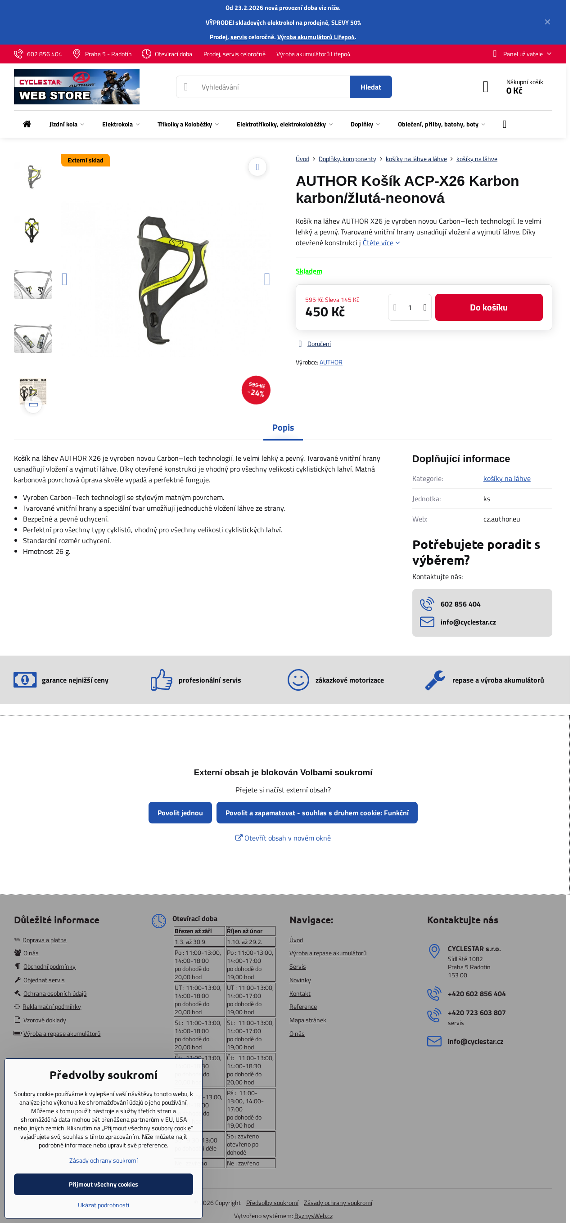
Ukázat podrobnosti (103, 1205)
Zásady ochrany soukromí (338, 1202)
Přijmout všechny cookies (103, 1184)
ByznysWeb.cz (313, 1215)
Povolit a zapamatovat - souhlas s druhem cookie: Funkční (317, 812)
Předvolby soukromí (272, 1202)
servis (238, 36)
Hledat (371, 86)
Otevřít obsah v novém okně (283, 837)
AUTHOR (331, 362)
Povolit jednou (180, 812)
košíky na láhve (507, 478)
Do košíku (489, 307)
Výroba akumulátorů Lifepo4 (316, 36)
